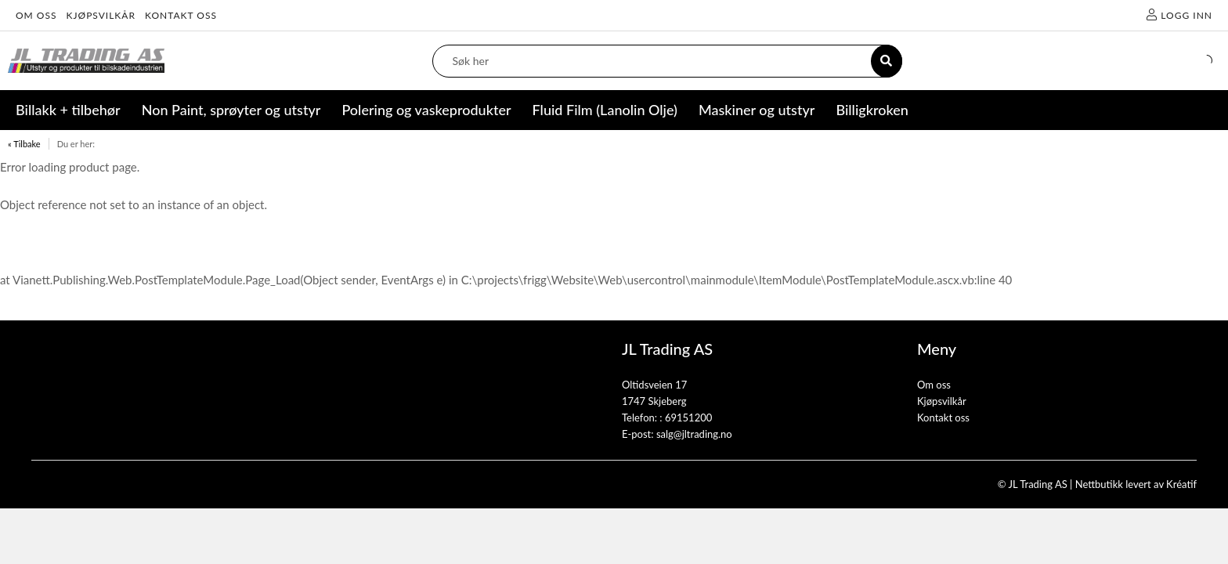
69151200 (688, 417)
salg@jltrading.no (694, 434)
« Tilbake (24, 144)
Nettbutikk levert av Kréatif (1136, 484)
